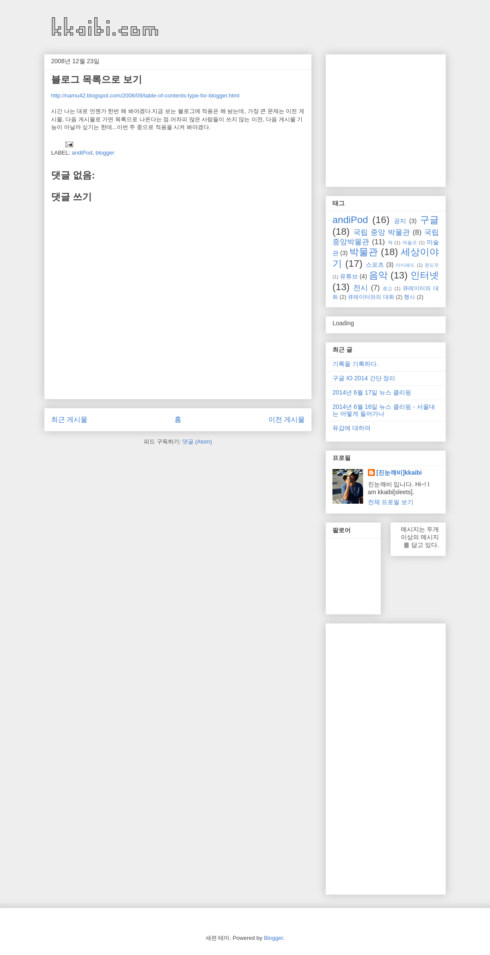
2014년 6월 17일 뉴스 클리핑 (371, 392)
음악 (378, 275)
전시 (360, 288)
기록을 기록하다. (355, 363)
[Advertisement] (405, 118)
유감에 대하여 (351, 427)
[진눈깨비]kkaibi (399, 472)
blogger (105, 152)
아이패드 (405, 265)
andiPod (82, 152)
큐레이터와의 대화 (371, 297)
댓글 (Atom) (197, 441)
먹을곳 (410, 242)
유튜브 (349, 276)
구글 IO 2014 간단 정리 (363, 378)
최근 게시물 (69, 419)
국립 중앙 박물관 (381, 232)
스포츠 (375, 264)
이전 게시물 (286, 419)
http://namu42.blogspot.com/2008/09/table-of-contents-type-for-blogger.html (145, 95)
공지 (400, 220)
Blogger (273, 938)
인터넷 (424, 275)
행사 (409, 297)
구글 (429, 219)
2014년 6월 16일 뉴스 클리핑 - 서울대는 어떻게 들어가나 (383, 410)
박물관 (363, 251)
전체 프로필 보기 (391, 502)
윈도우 (432, 265)
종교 (387, 288)
